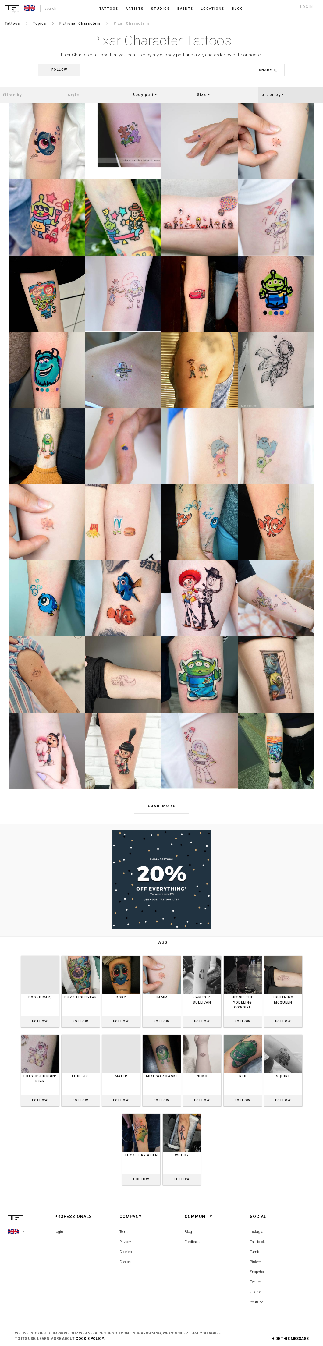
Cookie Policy (90, 1339)
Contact (125, 1262)
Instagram (258, 1232)
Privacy (125, 1242)
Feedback (192, 1242)
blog (237, 9)
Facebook (257, 1242)
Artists (135, 9)
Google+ (256, 1292)
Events (185, 9)
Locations (213, 9)
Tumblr (255, 1252)
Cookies (125, 1252)
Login (58, 1232)
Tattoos (109, 9)
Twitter (255, 1282)
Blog (188, 1232)
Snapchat (257, 1272)
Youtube (256, 1302)
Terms (124, 1232)
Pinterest (257, 1262)
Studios (160, 9)
